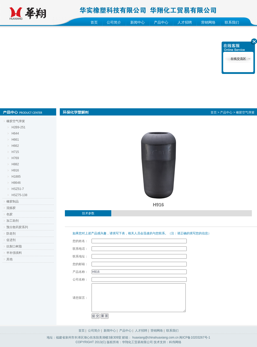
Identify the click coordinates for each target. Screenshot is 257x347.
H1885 (16, 176)
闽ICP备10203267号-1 (194, 337)
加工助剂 (12, 221)
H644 (15, 133)
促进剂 (11, 240)
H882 (15, 164)
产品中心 (161, 22)
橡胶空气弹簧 (15, 121)
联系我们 (232, 22)
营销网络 (208, 22)
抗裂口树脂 (14, 246)
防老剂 (11, 233)
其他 (9, 259)
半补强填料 (14, 253)
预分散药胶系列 (17, 227)
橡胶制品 (12, 201)
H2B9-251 (18, 127)
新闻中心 (137, 22)
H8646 (16, 183)
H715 (15, 152)
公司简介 (114, 22)
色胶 (9, 214)
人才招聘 (184, 22)
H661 (15, 139)
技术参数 (88, 213)
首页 (94, 22)
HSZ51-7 (18, 189)
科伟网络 (175, 342)
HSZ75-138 (19, 195)
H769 (15, 158)
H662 (15, 146)
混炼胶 (11, 208)
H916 (15, 170)
